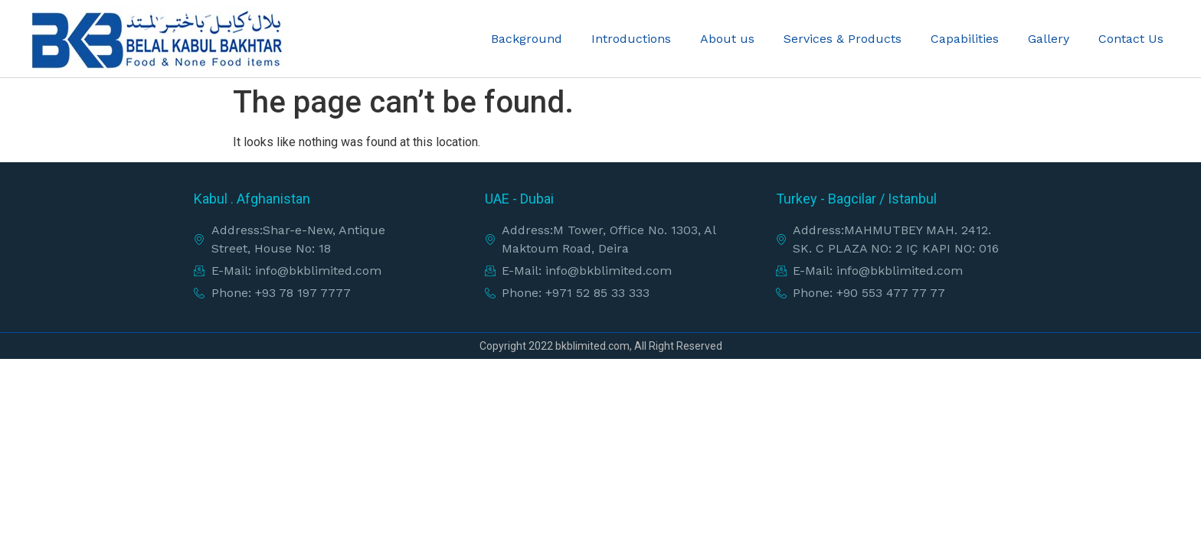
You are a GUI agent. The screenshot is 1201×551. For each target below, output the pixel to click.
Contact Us (1130, 38)
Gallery (1048, 38)
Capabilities (965, 38)
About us (727, 38)
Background (526, 38)
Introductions (631, 38)
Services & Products (843, 38)
